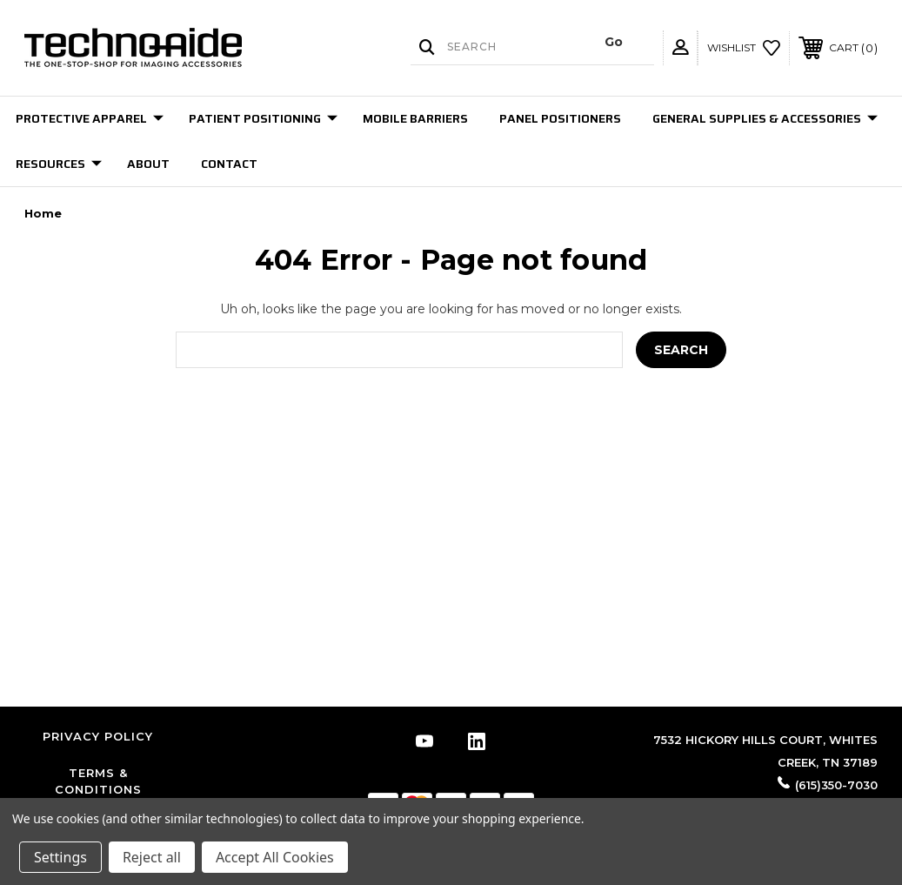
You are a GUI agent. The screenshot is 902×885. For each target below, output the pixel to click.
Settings (60, 857)
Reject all (152, 857)
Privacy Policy (98, 736)
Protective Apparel (90, 118)
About (148, 163)
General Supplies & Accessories (765, 118)
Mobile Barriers (415, 118)
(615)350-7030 (836, 785)
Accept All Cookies (275, 857)
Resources (59, 163)
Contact (229, 163)
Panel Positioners (560, 118)
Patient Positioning (263, 118)
